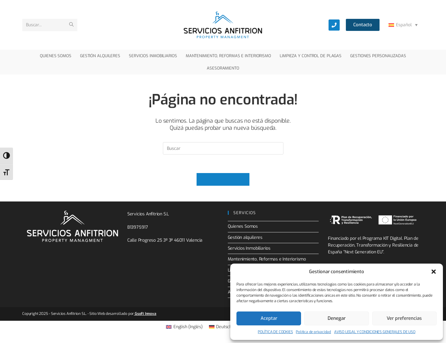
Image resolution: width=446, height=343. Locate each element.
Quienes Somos (243, 227)
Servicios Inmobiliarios (249, 249)
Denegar (337, 318)
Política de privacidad (313, 331)
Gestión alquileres (245, 238)
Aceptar (269, 318)
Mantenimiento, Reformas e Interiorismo (267, 259)
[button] (434, 272)
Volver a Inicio (223, 179)
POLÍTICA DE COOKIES (275, 331)
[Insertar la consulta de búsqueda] (223, 148)
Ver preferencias (404, 318)
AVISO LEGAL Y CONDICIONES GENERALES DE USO (374, 331)
